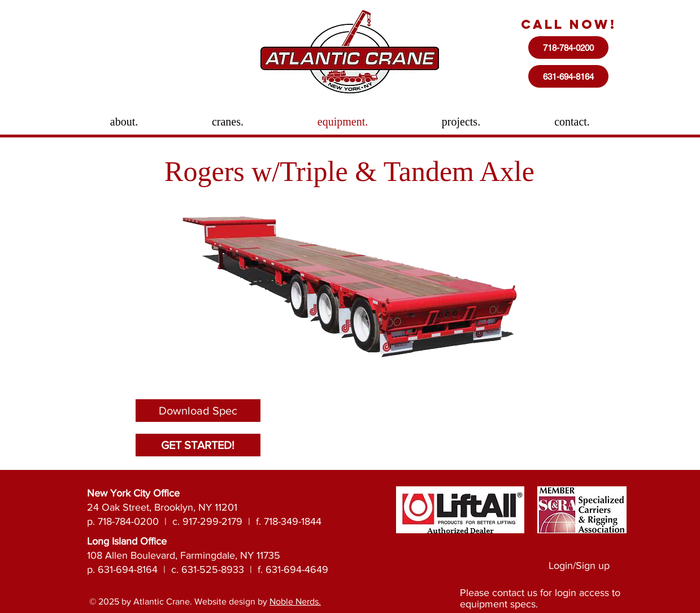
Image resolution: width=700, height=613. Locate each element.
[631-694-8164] (568, 76)
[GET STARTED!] (198, 445)
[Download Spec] (198, 410)
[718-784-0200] (568, 47)
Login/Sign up (579, 565)
